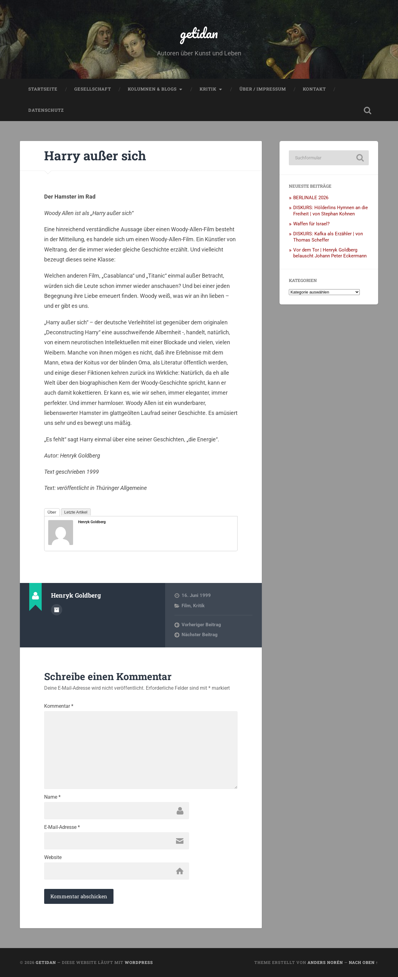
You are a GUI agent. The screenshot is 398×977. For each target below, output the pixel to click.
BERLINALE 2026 (310, 197)
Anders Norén (325, 962)
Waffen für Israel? (311, 224)
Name (52, 797)
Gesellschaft (92, 89)
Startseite (43, 89)
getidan (199, 33)
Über (52, 512)
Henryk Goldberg (92, 522)
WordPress (139, 962)
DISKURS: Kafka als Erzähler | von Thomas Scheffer (328, 237)
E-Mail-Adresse (62, 827)
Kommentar (58, 706)
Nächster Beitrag (200, 634)
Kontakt (314, 89)
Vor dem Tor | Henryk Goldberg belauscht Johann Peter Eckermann (330, 253)
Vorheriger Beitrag (201, 624)
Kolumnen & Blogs (152, 89)
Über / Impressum (262, 89)
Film (186, 605)
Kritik (208, 89)
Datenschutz (46, 110)
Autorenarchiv (56, 609)
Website (53, 857)
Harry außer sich (95, 155)
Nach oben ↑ (363, 962)
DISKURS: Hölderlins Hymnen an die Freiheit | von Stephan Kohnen (330, 211)
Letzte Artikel (75, 512)
